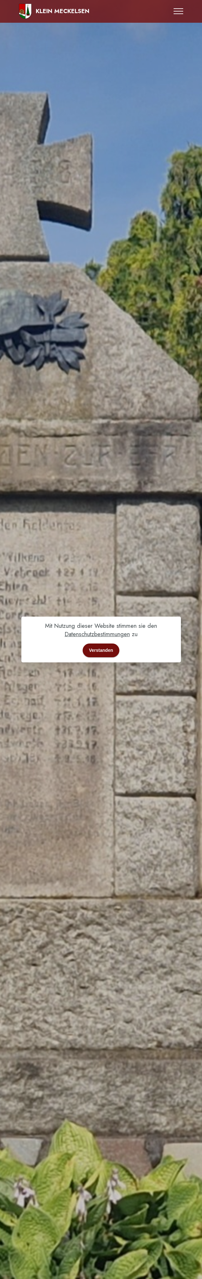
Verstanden (101, 650)
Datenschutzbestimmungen (97, 634)
